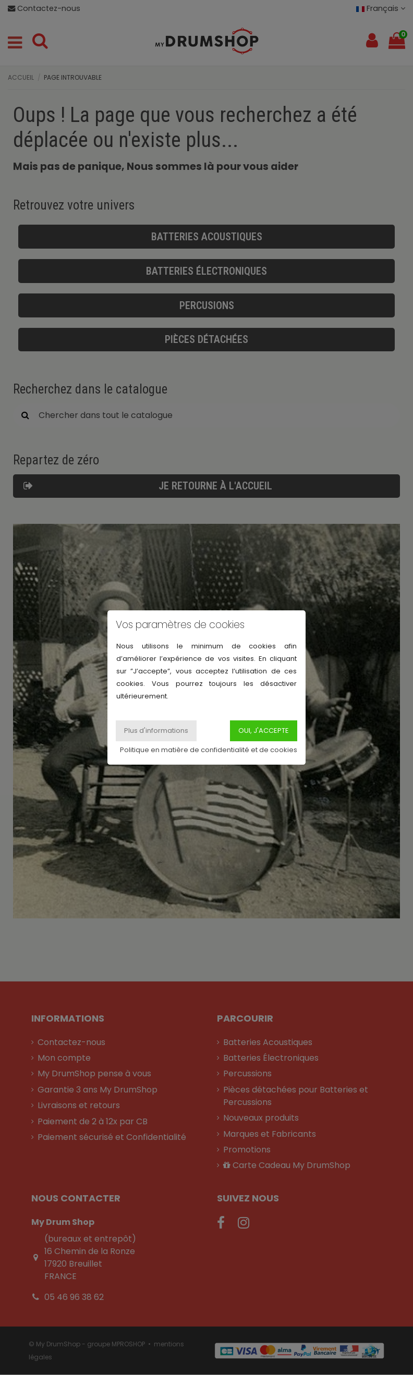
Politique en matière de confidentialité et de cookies (208, 750)
